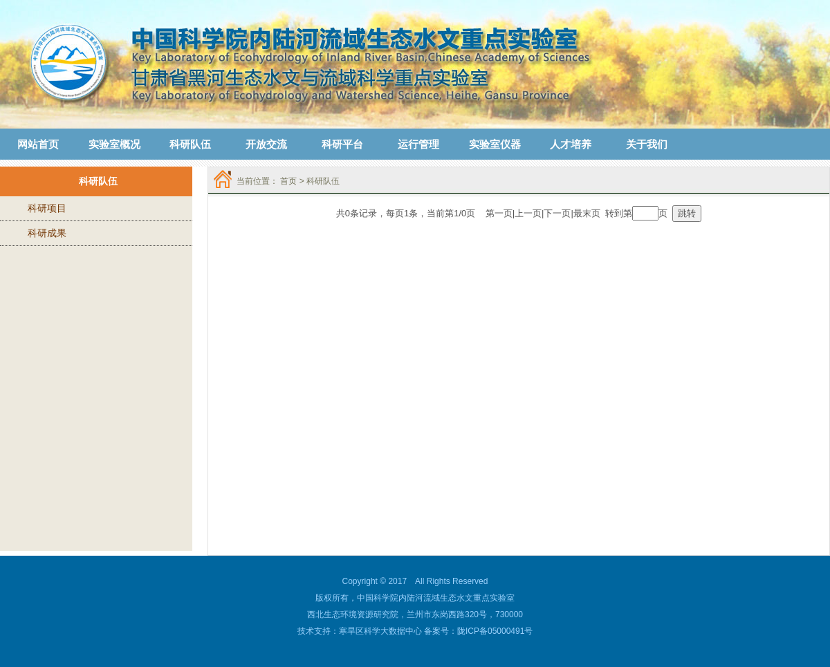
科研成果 (47, 232)
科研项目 (47, 208)
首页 (288, 181)
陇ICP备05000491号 (495, 631)
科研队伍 (323, 181)
